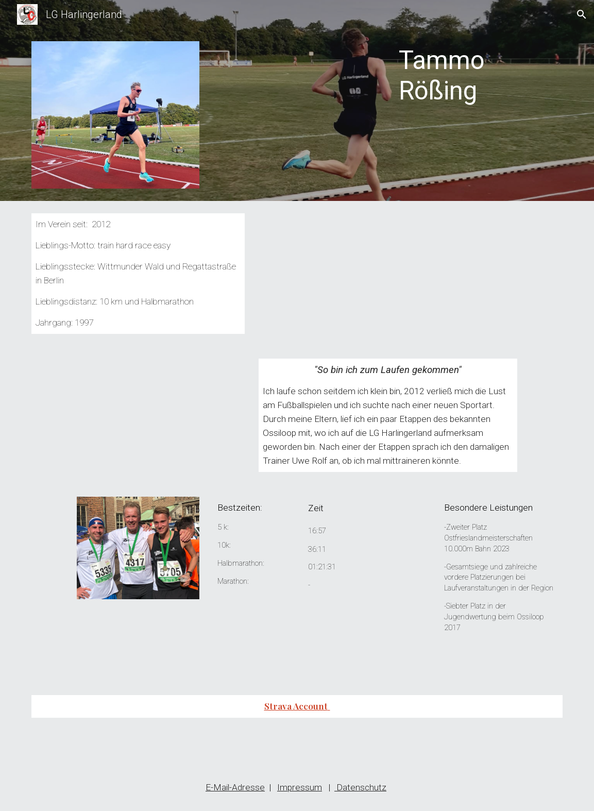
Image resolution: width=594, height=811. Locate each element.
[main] (479, 85)
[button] (581, 14)
